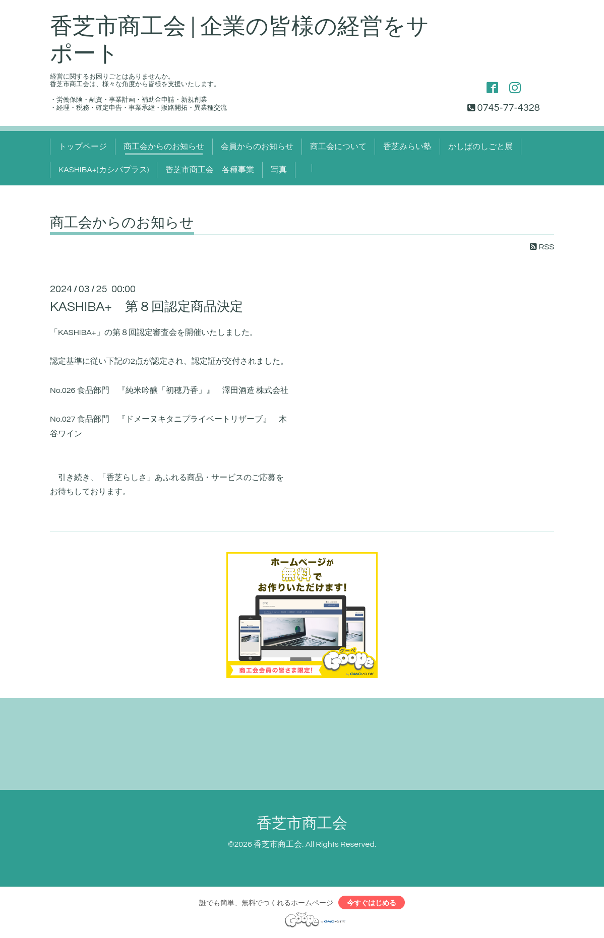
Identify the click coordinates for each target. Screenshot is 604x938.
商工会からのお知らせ (164, 147)
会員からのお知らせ (257, 147)
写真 (279, 170)
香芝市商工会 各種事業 (209, 170)
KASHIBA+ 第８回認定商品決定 (146, 306)
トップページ (82, 147)
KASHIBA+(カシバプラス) (103, 170)
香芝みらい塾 (407, 147)
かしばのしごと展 (480, 147)
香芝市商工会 (302, 823)
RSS (542, 247)
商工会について (338, 147)
